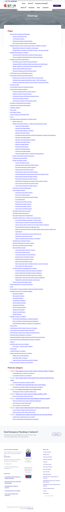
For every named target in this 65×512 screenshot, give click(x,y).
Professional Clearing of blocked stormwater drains (26, 96)
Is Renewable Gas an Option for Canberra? (23, 373)
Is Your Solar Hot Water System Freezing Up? (24, 410)
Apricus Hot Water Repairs (22, 126)
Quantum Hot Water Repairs (22, 142)
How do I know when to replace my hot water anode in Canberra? (32, 225)
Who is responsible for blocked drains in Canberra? (26, 419)
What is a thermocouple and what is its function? (27, 238)
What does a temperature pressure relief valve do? (28, 234)
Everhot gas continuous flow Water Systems (26, 197)
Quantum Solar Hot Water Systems (24, 259)
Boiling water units (17, 121)
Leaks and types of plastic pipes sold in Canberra (25, 360)
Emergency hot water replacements (22, 188)
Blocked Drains (46, 454)
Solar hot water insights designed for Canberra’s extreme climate (32, 408)
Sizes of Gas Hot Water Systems (23, 208)
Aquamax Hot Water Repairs (22, 128)
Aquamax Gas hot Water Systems (24, 192)
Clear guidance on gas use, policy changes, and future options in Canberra (35, 371)
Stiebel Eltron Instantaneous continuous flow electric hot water (31, 181)
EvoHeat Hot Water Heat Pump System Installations (28, 270)
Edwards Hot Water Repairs (22, 133)
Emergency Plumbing (47, 459)
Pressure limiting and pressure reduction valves (27, 227)
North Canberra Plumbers (19, 303)
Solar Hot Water (46, 471)
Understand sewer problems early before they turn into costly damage (34, 414)
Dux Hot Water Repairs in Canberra (24, 130)
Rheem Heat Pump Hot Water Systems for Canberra (28, 275)
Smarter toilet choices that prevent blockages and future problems (33, 398)
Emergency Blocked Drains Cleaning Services (24, 91)
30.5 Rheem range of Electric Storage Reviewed (25, 62)
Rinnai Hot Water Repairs (21, 146)
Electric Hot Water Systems (20, 160)
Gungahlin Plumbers (18, 298)
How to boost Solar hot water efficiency (25, 254)
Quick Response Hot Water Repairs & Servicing (22, 330)
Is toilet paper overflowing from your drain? (24, 417)
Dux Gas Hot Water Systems (22, 195)
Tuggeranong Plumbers (19, 309)
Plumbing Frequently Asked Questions (22, 41)
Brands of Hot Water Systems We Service (23, 156)
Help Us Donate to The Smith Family (19, 114)
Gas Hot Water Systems (19, 190)
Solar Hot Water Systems (19, 248)
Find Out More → (7, 456)
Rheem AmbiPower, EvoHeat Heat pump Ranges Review (27, 66)
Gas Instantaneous (20, 199)
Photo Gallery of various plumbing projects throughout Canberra (26, 289)
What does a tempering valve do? (23, 236)
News (11, 287)
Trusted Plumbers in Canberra (17, 351)
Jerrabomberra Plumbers (19, 300)
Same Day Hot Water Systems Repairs (22, 245)
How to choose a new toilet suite (21, 405)
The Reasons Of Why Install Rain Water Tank (24, 391)
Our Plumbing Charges (18, 39)
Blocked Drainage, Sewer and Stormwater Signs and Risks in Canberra (28, 45)
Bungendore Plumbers (18, 296)
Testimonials (13, 349)
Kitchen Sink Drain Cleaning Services (22, 94)
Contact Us (57, 5)
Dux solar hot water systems (22, 252)
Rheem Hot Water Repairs (22, 144)
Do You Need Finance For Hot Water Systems (21, 87)
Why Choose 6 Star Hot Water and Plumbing (24, 43)
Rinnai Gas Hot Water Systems (23, 206)
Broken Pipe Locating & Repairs (21, 355)
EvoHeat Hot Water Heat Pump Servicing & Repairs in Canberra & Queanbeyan (35, 135)
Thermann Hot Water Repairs (22, 151)
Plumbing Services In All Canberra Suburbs (21, 291)
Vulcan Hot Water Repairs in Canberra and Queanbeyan (29, 153)
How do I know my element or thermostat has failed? (28, 222)
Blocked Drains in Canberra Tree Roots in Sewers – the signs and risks (30, 50)
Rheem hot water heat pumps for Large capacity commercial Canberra (30, 82)
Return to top (30, 508)
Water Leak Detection (47, 457)
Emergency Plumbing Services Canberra (20, 103)
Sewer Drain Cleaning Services (21, 98)
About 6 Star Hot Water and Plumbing (20, 34)
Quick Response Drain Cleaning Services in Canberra (23, 328)
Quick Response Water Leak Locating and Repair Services (25, 332)
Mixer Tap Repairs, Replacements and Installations (26, 321)
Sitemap (12, 342)
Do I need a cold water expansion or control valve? (28, 220)
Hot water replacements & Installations (23, 215)
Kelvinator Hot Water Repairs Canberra (25, 140)
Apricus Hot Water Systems (22, 163)
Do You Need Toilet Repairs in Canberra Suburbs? (25, 319)
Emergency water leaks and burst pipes (20, 105)
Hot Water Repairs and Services (21, 213)
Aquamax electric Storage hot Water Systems (27, 165)
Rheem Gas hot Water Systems (23, 204)
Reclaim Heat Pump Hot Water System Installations (28, 273)
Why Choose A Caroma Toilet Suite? (22, 403)
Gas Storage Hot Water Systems (23, 202)
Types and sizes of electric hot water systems (26, 183)
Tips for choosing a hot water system (22, 282)
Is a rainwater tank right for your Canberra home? (28, 389)
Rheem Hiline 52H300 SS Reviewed (22, 68)
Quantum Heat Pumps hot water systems (23, 243)
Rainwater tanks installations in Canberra (20, 335)
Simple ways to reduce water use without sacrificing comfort (31, 394)
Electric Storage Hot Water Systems (24, 169)
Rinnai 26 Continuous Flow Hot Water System (24, 71)
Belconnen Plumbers (18, 293)
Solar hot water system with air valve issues (24, 412)
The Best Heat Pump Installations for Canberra (25, 268)
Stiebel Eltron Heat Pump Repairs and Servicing (27, 280)
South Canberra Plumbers (19, 307)
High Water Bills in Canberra (20, 358)
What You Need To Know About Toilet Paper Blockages (27, 401)
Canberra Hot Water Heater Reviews (19, 59)
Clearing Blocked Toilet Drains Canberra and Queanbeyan (27, 55)
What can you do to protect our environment (21, 362)
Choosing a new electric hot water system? (24, 382)
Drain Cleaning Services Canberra (18, 89)
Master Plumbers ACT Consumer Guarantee (21, 284)
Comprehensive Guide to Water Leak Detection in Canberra (28, 387)
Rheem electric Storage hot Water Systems (26, 176)
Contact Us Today (14, 85)
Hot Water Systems (47, 452)
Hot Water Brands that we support (22, 211)
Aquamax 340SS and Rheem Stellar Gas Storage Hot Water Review (30, 64)
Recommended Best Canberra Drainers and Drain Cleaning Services (27, 337)
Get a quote (13, 110)
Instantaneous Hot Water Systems (21, 241)
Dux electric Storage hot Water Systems (25, 167)
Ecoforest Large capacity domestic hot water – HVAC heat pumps (29, 80)
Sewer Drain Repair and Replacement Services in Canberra (25, 339)
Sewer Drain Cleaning (47, 466)
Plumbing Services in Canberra (18, 316)
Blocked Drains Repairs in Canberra (19, 52)
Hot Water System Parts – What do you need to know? (27, 218)
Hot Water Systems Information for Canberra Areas (23, 119)
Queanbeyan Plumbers (18, 305)
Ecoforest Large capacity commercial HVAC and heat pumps (28, 78)
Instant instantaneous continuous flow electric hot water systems (31, 174)
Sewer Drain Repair (47, 469)
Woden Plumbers (17, 314)
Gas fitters (45, 462)
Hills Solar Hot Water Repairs (22, 137)
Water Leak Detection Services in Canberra (21, 353)
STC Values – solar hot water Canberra (22, 346)
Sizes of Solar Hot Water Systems (24, 266)
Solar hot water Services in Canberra (19, 344)
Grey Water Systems (15, 112)
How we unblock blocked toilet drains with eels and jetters (28, 57)
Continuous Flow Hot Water (20, 158)
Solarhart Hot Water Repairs (22, 149)
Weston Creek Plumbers (19, 312)
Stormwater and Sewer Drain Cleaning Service (25, 101)
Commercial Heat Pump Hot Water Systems (21, 75)
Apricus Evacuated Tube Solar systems (25, 250)
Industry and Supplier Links (20, 36)
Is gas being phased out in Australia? (22, 375)
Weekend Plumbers (47, 474)
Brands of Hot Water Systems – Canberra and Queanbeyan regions (30, 124)
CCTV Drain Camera (47, 464)
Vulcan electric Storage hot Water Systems (26, 186)
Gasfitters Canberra (15, 107)
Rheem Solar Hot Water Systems (23, 261)
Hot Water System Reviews (48, 488)
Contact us (56, 434)
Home (11, 117)
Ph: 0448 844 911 (12, 1)
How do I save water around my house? (23, 396)
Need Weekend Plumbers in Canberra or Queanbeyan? (27, 323)
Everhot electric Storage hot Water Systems (26, 172)
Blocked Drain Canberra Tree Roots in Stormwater (25, 48)
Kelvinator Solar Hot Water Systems (24, 257)
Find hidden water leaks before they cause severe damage (31, 385)
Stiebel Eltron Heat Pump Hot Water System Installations (30, 277)
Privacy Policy (13, 326)
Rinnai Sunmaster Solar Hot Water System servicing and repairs (31, 264)
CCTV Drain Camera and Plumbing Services (21, 73)
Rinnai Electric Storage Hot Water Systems (26, 179)
